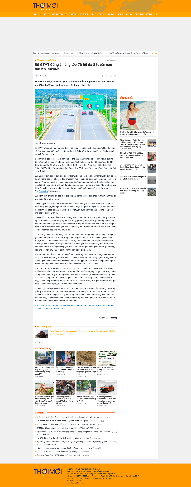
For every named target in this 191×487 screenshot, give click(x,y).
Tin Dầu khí (73, 14)
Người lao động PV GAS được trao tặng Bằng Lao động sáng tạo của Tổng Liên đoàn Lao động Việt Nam (77, 433)
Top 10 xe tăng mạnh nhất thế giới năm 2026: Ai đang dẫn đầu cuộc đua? (70, 424)
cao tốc (40, 342)
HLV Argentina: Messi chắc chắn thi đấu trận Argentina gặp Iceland (69, 448)
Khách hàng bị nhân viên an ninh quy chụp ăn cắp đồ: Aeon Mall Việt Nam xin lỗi (72, 417)
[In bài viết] (115, 75)
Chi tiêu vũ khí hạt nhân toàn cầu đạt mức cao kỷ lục (63, 451)
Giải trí (101, 14)
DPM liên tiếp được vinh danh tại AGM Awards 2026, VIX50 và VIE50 (68, 428)
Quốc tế (93, 14)
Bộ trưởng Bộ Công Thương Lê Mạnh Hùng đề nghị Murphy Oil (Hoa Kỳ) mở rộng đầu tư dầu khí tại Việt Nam (77, 443)
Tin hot (46, 14)
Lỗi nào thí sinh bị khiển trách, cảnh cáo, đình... (86, 53)
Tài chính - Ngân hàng (124, 14)
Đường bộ (43, 191)
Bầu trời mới (139, 14)
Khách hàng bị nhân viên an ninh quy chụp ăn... (42, 53)
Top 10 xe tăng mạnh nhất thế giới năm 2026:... (131, 53)
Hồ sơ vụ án (84, 14)
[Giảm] (37, 76)
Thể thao (149, 14)
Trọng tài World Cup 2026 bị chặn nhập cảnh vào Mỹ (63, 455)
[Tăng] (45, 76)
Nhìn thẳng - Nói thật (59, 14)
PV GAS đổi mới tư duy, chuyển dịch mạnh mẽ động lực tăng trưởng (69, 438)
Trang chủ (37, 14)
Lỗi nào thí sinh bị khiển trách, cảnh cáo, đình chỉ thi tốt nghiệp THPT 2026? (70, 421)
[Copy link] (110, 75)
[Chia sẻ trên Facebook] (102, 75)
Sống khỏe (110, 14)
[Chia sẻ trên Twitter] (106, 75)
